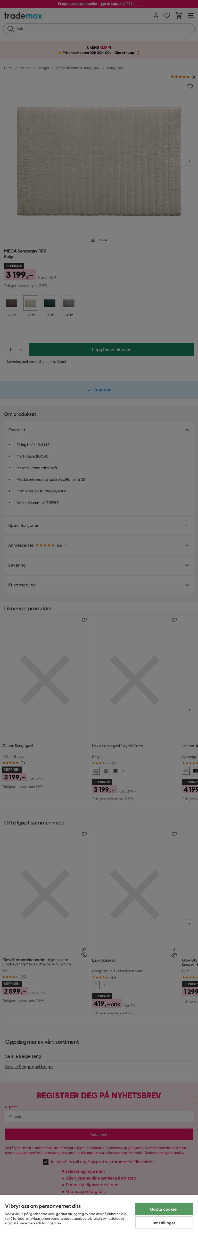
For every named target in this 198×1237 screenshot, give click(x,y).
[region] (99, 1216)
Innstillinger (164, 1222)
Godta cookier (164, 1209)
